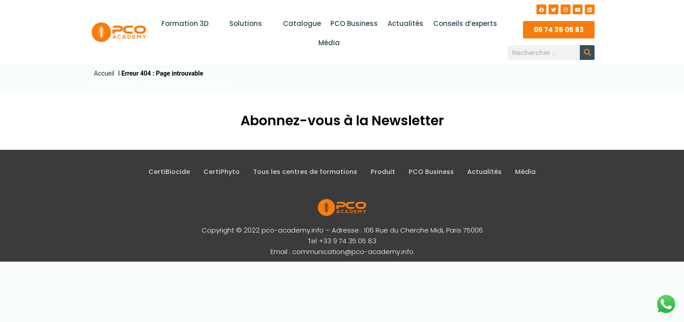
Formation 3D (191, 23)
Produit (384, 172)
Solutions (251, 23)
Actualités (404, 23)
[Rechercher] (587, 52)
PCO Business (354, 23)
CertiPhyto (216, 172)
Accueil (104, 73)
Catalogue (302, 23)
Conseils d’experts (463, 23)
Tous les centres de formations (303, 172)
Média (329, 42)
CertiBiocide (164, 172)
